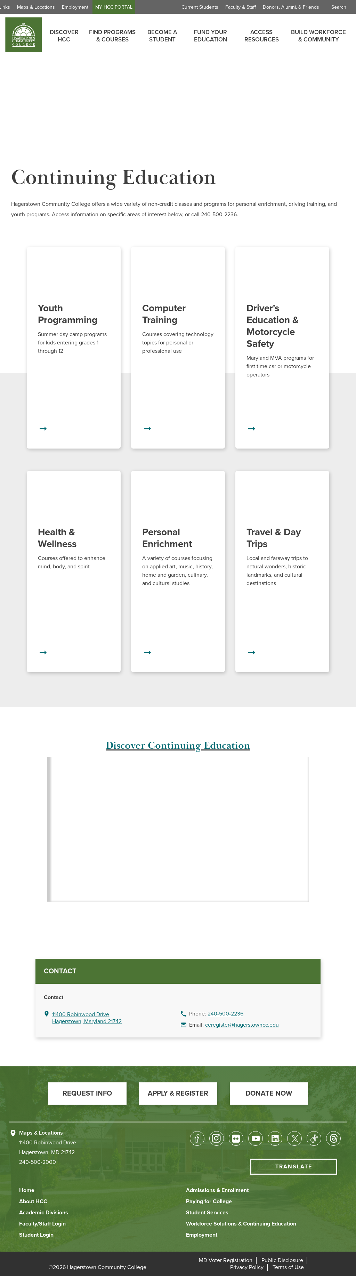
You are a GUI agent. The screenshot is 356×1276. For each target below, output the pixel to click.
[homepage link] (23, 34)
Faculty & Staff (240, 7)
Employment (103, 7)
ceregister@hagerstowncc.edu (242, 1024)
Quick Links (25, 7)
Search (338, 7)
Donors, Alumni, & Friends (291, 7)
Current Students (199, 7)
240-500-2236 (225, 1013)
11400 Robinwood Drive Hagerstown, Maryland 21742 (87, 1018)
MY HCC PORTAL (142, 7)
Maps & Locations (64, 7)
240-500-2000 (37, 1162)
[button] (87, 1093)
